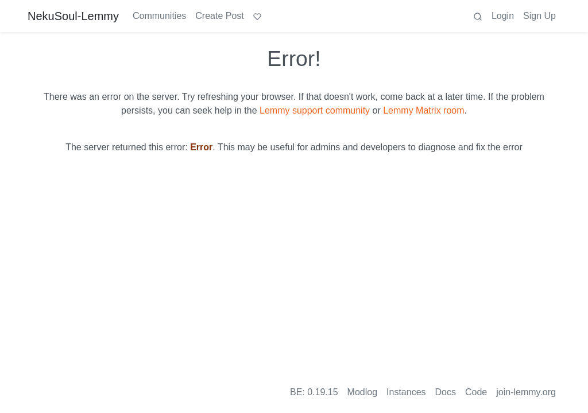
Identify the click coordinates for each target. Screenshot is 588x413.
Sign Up (539, 16)
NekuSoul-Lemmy (73, 16)
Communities (159, 16)
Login (503, 16)
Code (476, 392)
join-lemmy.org (526, 392)
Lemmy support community (315, 110)
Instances (405, 392)
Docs (445, 392)
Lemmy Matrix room (423, 110)
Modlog (362, 392)
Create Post (219, 16)
